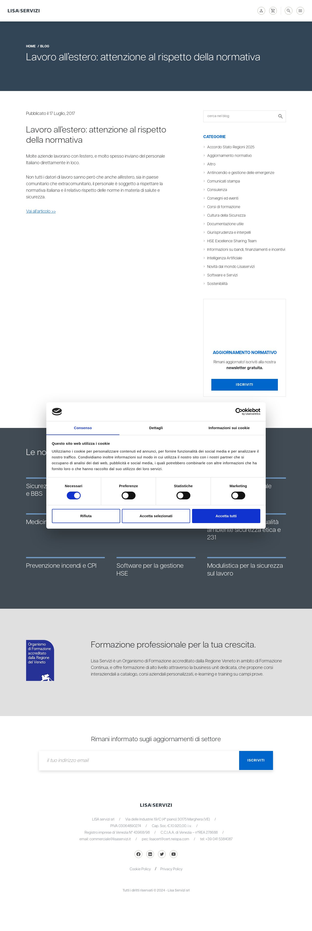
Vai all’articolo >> (41, 211)
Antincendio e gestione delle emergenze (242, 173)
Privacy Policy (171, 876)
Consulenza (217, 190)
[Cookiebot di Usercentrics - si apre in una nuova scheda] (239, 411)
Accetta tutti (226, 516)
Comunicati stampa (224, 181)
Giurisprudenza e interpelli (229, 233)
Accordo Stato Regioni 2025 (231, 147)
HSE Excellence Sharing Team (232, 241)
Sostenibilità (217, 290)
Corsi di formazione (224, 207)
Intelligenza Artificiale (225, 265)
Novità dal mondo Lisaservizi (231, 273)
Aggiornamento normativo (230, 156)
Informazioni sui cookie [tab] (229, 427)
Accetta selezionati (155, 516)
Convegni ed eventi (223, 198)
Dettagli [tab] (156, 427)
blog (44, 46)
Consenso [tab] (83, 427)
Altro (211, 164)
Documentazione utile (225, 224)
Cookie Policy (140, 876)
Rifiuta (86, 516)
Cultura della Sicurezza (227, 215)
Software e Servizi (223, 282)
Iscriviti (244, 391)
